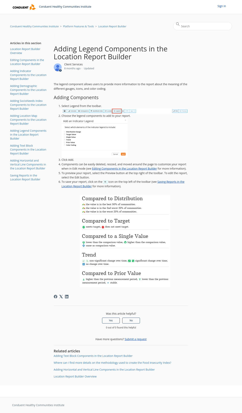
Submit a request (136, 339)
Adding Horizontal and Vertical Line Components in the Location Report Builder (28, 164)
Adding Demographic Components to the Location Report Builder (28, 90)
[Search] (202, 26)
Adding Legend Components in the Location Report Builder (28, 134)
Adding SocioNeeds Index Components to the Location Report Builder (28, 105)
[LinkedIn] (66, 296)
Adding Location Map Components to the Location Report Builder (28, 119)
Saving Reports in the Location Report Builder (25, 177)
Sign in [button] (221, 6)
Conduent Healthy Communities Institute (34, 26)
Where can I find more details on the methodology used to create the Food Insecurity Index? (112, 363)
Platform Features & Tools (78, 26)
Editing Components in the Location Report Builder (27, 62)
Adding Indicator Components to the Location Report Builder (28, 75)
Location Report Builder (112, 26)
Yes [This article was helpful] (111, 320)
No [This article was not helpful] (131, 320)
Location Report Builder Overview (25, 51)
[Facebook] (55, 296)
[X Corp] (61, 296)
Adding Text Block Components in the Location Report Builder (28, 149)
